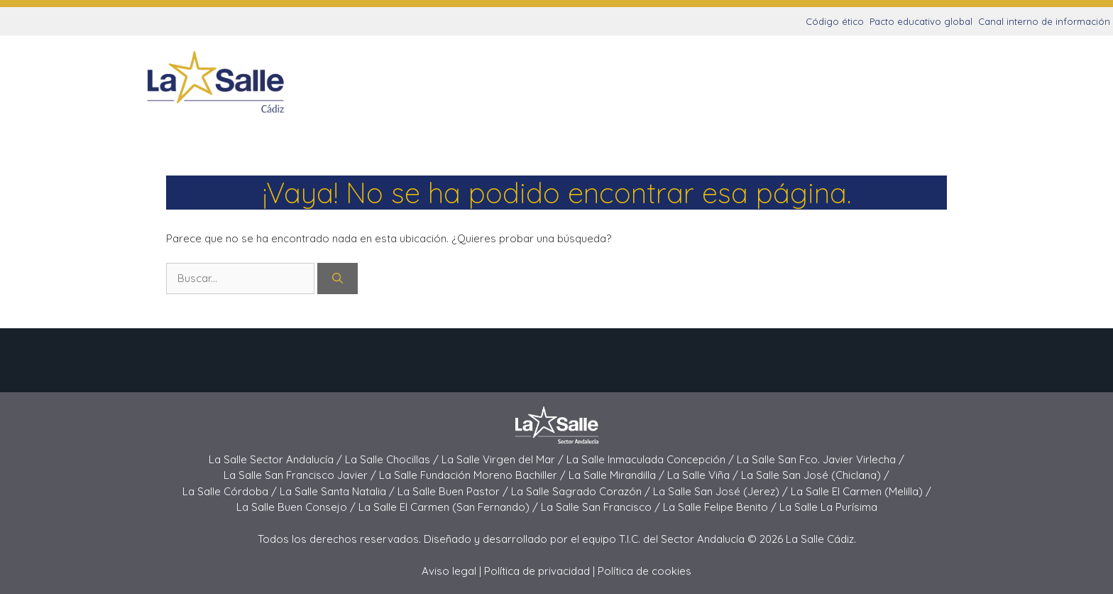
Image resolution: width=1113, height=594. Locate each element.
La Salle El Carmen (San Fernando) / (449, 507)
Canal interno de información (1044, 21)
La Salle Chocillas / (393, 459)
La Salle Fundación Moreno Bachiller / (474, 475)
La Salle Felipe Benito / (721, 507)
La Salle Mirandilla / (618, 475)
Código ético (835, 21)
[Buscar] (337, 279)
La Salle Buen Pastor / (454, 491)
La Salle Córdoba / (231, 491)
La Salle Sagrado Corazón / (582, 491)
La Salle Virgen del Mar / (504, 459)
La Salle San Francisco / (602, 507)
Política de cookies (644, 571)
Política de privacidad (537, 571)
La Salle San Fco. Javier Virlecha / (820, 459)
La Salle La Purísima (828, 507)
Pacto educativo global (921, 21)
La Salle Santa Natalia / (339, 491)
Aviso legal (449, 571)
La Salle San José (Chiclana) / (815, 475)
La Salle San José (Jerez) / (722, 491)
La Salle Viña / (704, 475)
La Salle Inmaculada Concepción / (651, 459)
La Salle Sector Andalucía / (277, 459)
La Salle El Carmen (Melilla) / (861, 491)
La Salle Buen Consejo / (297, 507)
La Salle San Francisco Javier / (301, 475)
